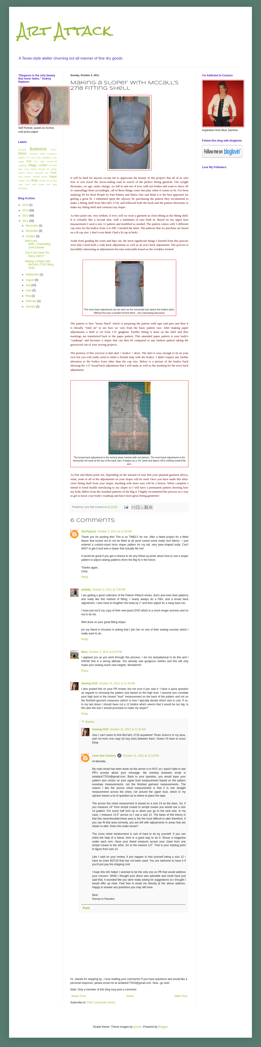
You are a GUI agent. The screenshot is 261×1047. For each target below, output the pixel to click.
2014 (25, 205)
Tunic (53, 172)
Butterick (38, 149)
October (31, 236)
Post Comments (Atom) (101, 1002)
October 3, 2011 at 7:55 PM (109, 589)
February (31, 301)
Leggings (22, 165)
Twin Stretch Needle (29, 176)
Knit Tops (39, 161)
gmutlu (137, 1026)
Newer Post (78, 996)
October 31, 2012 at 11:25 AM (117, 683)
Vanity (44, 176)
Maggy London (37, 165)
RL (48, 169)
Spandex (39, 173)
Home (130, 996)
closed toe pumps (48, 180)
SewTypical (88, 531)
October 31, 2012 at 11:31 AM (128, 729)
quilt (55, 184)
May (29, 295)
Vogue (53, 176)
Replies (89, 721)
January (31, 306)
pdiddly (86, 589)
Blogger (162, 1026)
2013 (25, 210)
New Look (23, 169)
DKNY (54, 149)
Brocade (22, 149)
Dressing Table (37, 153)
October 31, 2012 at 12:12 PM (141, 755)
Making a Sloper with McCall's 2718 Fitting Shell (39, 264)
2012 (25, 215)
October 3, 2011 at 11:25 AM (114, 531)
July (28, 285)
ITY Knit (31, 157)
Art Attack (64, 30)
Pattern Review (37, 169)
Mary (84, 651)
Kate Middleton (44, 157)
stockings (22, 188)
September (33, 274)
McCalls (53, 165)
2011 (25, 220)
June (29, 290)
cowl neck (30, 184)
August (30, 280)
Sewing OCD (89, 683)
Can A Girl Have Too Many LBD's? (37, 254)
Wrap (34, 180)
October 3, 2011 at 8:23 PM (105, 651)
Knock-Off (52, 161)
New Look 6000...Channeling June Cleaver (37, 244)
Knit (29, 161)
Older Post (180, 996)
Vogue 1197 (24, 180)
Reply (84, 576)
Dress (22, 153)
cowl (20, 184)
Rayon (30, 173)
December (32, 225)
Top (46, 173)
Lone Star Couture (104, 755)
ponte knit (44, 184)
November (32, 230)
